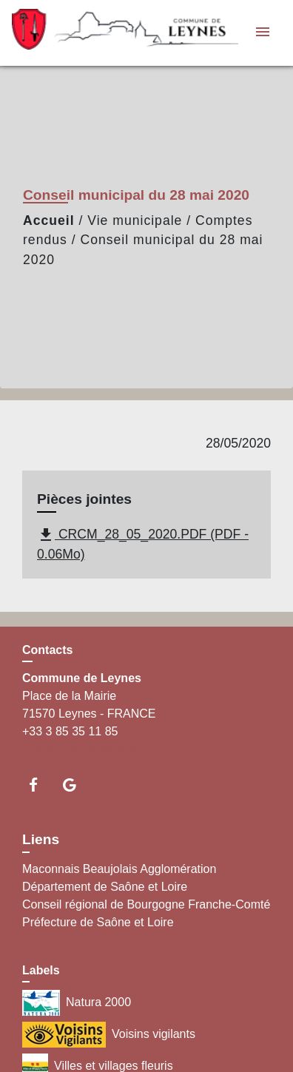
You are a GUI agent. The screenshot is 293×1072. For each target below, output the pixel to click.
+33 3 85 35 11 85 (70, 731)
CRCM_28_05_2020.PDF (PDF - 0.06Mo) (143, 543)
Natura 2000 (76, 1003)
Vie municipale (134, 220)
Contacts (47, 650)
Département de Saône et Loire (104, 886)
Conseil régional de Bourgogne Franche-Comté (146, 904)
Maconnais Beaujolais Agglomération (119, 869)
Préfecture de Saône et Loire (98, 922)
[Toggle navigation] (262, 33)
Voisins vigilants (108, 1035)
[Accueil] (104, 33)
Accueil (49, 220)
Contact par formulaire (80, 749)
